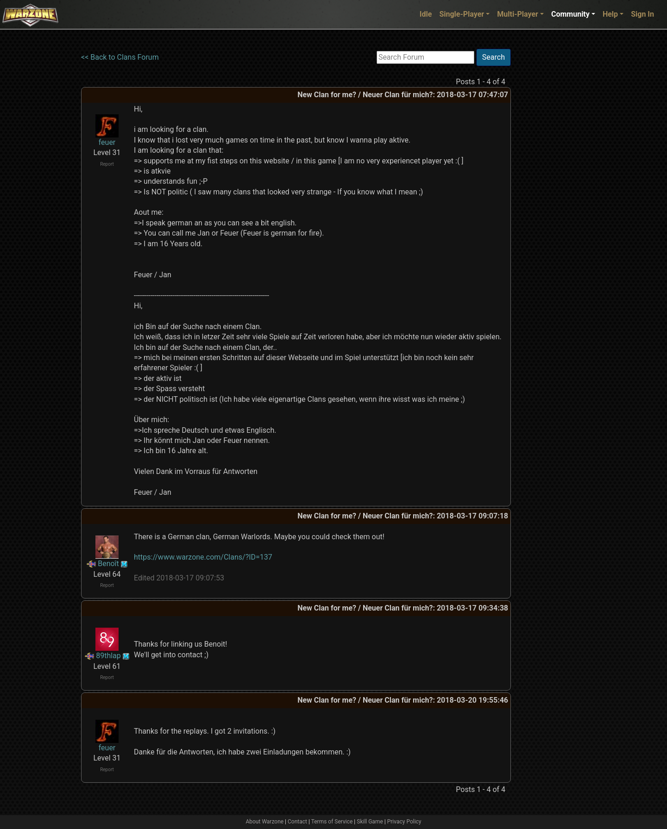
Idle (426, 14)
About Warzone (264, 821)
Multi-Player (517, 14)
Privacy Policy (404, 821)
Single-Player (461, 14)
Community (570, 14)
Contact (297, 821)
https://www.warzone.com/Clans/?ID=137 (203, 557)
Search (493, 57)
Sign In (642, 14)
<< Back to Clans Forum (120, 57)
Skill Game (370, 821)
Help (610, 14)
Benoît (108, 563)
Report (107, 164)
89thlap (108, 655)
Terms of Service (332, 821)
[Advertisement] (549, 187)
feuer (107, 142)
